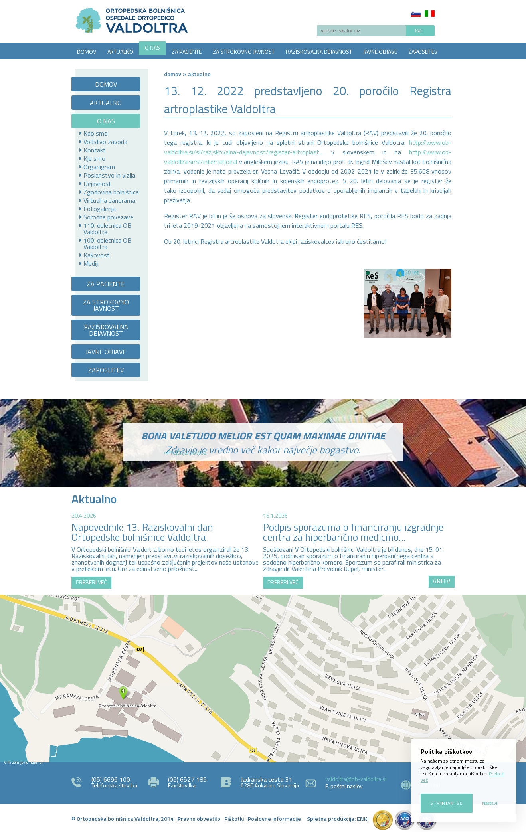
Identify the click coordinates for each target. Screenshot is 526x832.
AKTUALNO (120, 51)
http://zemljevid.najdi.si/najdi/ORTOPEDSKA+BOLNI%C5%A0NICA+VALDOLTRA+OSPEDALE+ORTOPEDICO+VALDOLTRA (263, 678)
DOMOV (86, 51)
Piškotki (234, 818)
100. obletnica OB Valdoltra (107, 243)
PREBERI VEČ (91, 582)
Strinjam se (446, 803)
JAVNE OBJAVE (380, 51)
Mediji (91, 263)
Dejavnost (97, 183)
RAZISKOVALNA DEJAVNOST (319, 51)
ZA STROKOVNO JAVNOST (244, 51)
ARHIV (441, 581)
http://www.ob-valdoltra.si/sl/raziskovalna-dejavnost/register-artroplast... (307, 147)
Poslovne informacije (274, 818)
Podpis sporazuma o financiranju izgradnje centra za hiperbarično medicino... (353, 532)
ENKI (363, 818)
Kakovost (96, 255)
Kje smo (94, 158)
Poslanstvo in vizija (109, 175)
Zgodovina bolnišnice (111, 192)
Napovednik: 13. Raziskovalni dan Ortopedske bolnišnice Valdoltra (142, 532)
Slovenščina (416, 13)
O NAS (152, 47)
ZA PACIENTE (187, 51)
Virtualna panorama (109, 200)
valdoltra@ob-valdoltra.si (355, 779)
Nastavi (489, 803)
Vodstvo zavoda (105, 141)
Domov (172, 74)
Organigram (99, 167)
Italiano (430, 13)
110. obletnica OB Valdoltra (107, 228)
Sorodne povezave (108, 217)
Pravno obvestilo (199, 818)
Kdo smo (95, 133)
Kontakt (94, 150)
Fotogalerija (99, 209)
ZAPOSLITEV (422, 51)
